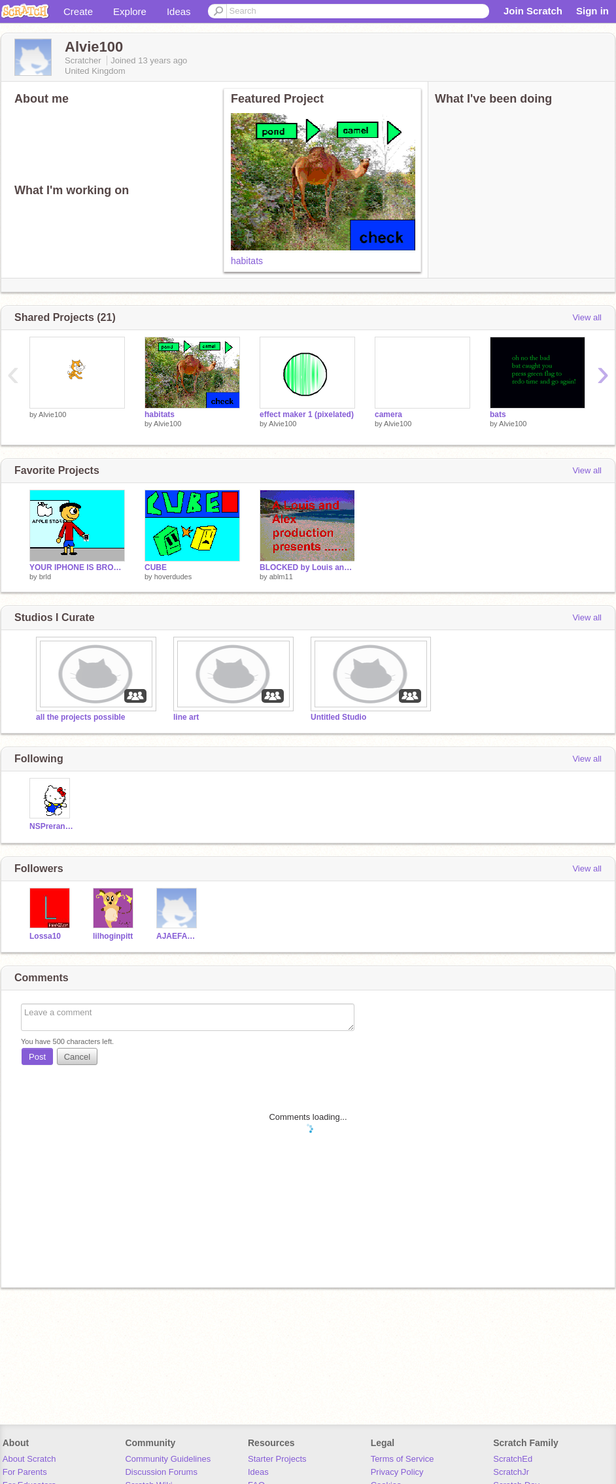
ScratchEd (512, 1459)
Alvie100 (52, 414)
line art (186, 717)
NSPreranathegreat (51, 826)
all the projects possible (81, 717)
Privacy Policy (397, 1472)
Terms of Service (402, 1459)
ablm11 (281, 577)
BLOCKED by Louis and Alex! (307, 567)
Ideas (179, 11)
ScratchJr (511, 1472)
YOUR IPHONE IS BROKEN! (77, 567)
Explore (129, 11)
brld (45, 577)
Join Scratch (533, 10)
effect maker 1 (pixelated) (307, 414)
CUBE (156, 567)
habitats (247, 261)
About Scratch (29, 1459)
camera (388, 414)
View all (587, 317)
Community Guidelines (168, 1459)
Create (78, 11)
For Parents (25, 1472)
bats (498, 414)
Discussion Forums (161, 1472)
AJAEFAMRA (178, 936)
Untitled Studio (338, 717)
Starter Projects (277, 1459)
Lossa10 (45, 936)
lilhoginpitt (113, 936)
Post (37, 1057)
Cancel (77, 1057)
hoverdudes (173, 577)
